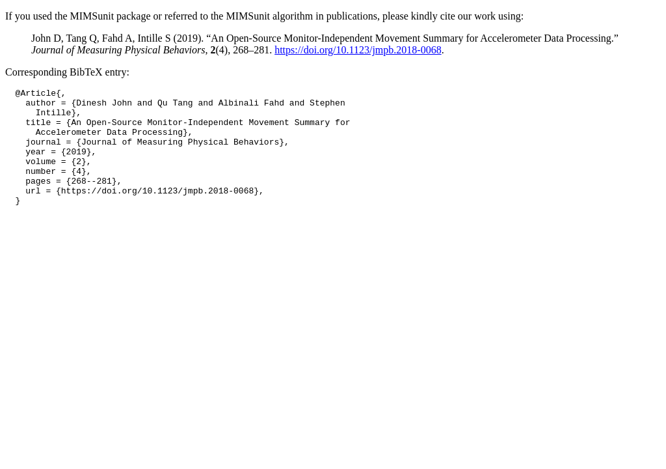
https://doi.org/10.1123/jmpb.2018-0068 (357, 49)
